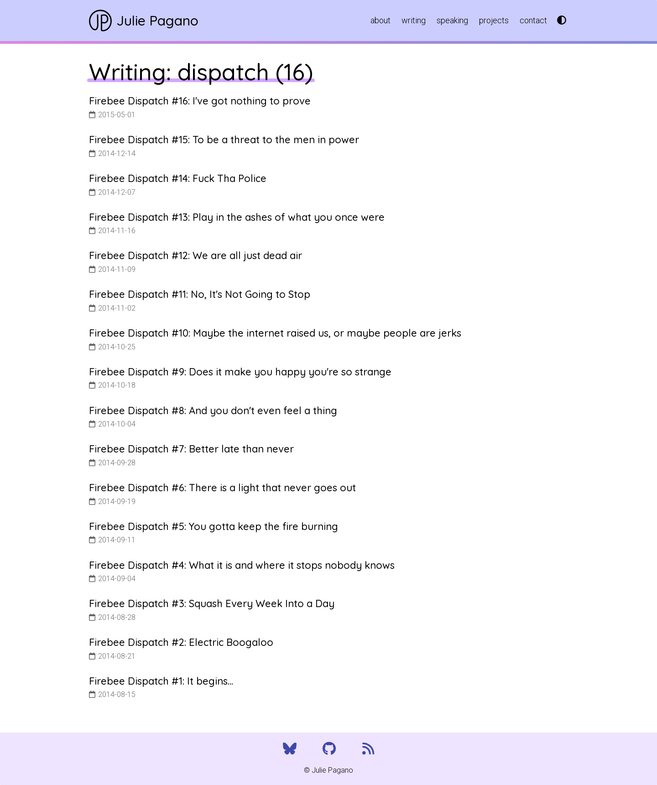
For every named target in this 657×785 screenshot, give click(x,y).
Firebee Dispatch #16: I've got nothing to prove (200, 100)
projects (494, 20)
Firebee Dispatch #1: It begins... (161, 681)
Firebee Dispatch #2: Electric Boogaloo (181, 642)
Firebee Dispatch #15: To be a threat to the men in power (224, 139)
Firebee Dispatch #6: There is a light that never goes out (222, 487)
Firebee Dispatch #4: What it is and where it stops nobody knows (242, 565)
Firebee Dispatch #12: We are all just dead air (195, 255)
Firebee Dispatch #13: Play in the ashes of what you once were (237, 217)
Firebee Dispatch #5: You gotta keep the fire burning (213, 526)
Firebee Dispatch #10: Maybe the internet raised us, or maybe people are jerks (275, 333)
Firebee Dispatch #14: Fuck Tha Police (177, 178)
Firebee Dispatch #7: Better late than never (191, 448)
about (380, 20)
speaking (452, 20)
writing (414, 20)
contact (533, 20)
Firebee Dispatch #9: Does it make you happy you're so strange (240, 371)
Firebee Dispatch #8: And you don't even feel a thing (213, 410)
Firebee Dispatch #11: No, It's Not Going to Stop (199, 294)
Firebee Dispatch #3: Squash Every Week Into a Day (211, 603)
